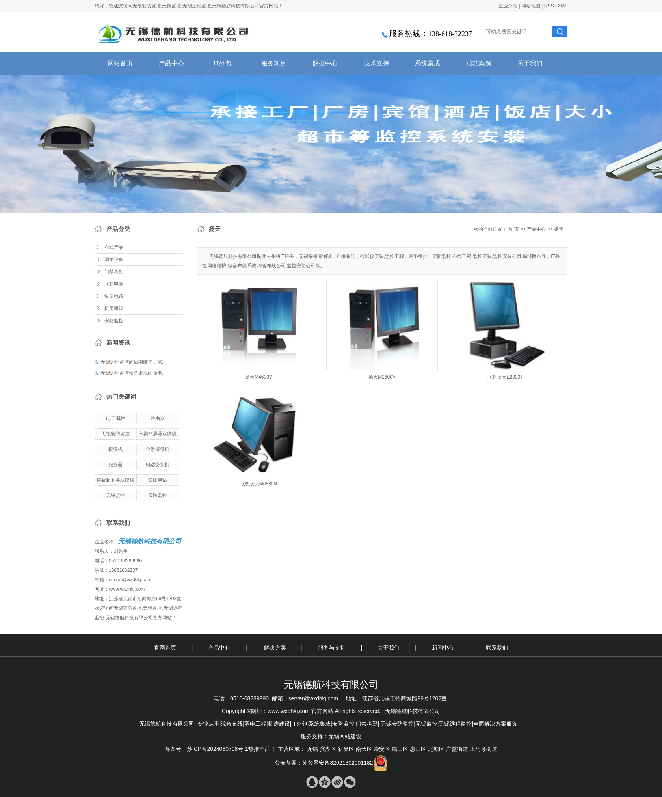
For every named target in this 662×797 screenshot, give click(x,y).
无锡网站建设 (344, 736)
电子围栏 (115, 418)
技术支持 (376, 63)
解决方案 (276, 647)
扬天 (558, 229)
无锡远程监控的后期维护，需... (133, 362)
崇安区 (382, 749)
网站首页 (120, 63)
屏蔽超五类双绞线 (115, 480)
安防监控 (113, 320)
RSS (549, 6)
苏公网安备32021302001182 (337, 763)
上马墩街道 (483, 749)
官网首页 (165, 647)
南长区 (364, 749)
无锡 (312, 749)
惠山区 (418, 749)
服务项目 (273, 63)
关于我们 (530, 63)
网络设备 (113, 259)
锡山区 (400, 749)
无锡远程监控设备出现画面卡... (133, 373)
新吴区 (346, 749)
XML (562, 6)
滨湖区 (328, 749)
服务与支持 (332, 647)
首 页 (513, 229)
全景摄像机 (157, 449)
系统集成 (427, 63)
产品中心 (171, 63)
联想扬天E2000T (505, 377)
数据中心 (325, 63)
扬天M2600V (382, 377)
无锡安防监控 (115, 434)
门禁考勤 (113, 271)
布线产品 (113, 247)
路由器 (158, 418)
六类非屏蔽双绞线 (158, 434)
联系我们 (497, 647)
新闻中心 (444, 647)
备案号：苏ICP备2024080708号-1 (206, 749)
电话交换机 (157, 464)
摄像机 (115, 449)
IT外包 (223, 63)
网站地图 (530, 6)
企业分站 (507, 6)
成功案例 (478, 63)
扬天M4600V (258, 377)
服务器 (115, 464)
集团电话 (113, 296)
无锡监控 (115, 495)
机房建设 (113, 308)
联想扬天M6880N (258, 484)
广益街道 (457, 749)
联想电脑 (113, 284)
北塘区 (436, 749)
